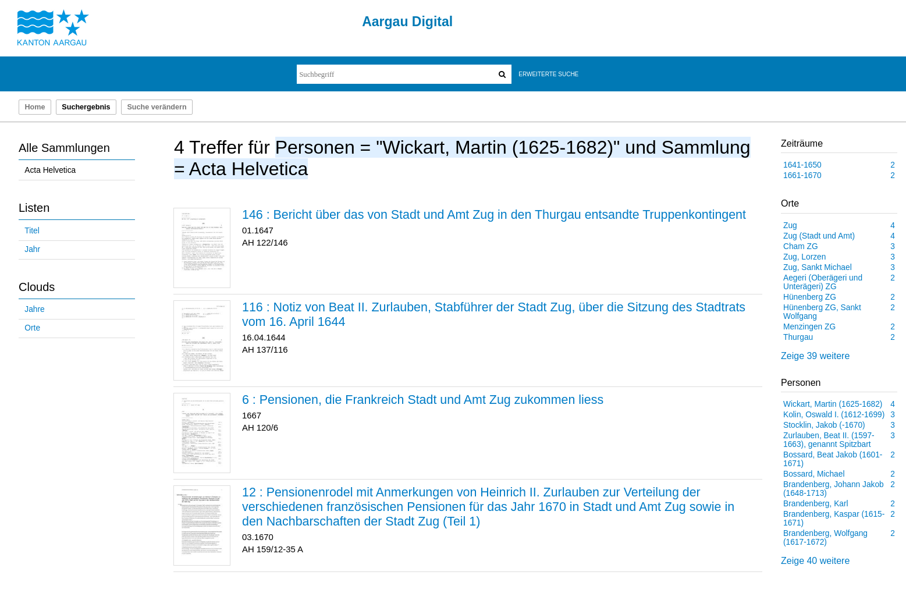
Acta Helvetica (50, 170)
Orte (32, 328)
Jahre (34, 309)
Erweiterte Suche (548, 74)
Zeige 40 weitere (815, 561)
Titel (31, 230)
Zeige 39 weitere (815, 356)
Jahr (32, 249)
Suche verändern (156, 107)
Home (34, 107)
